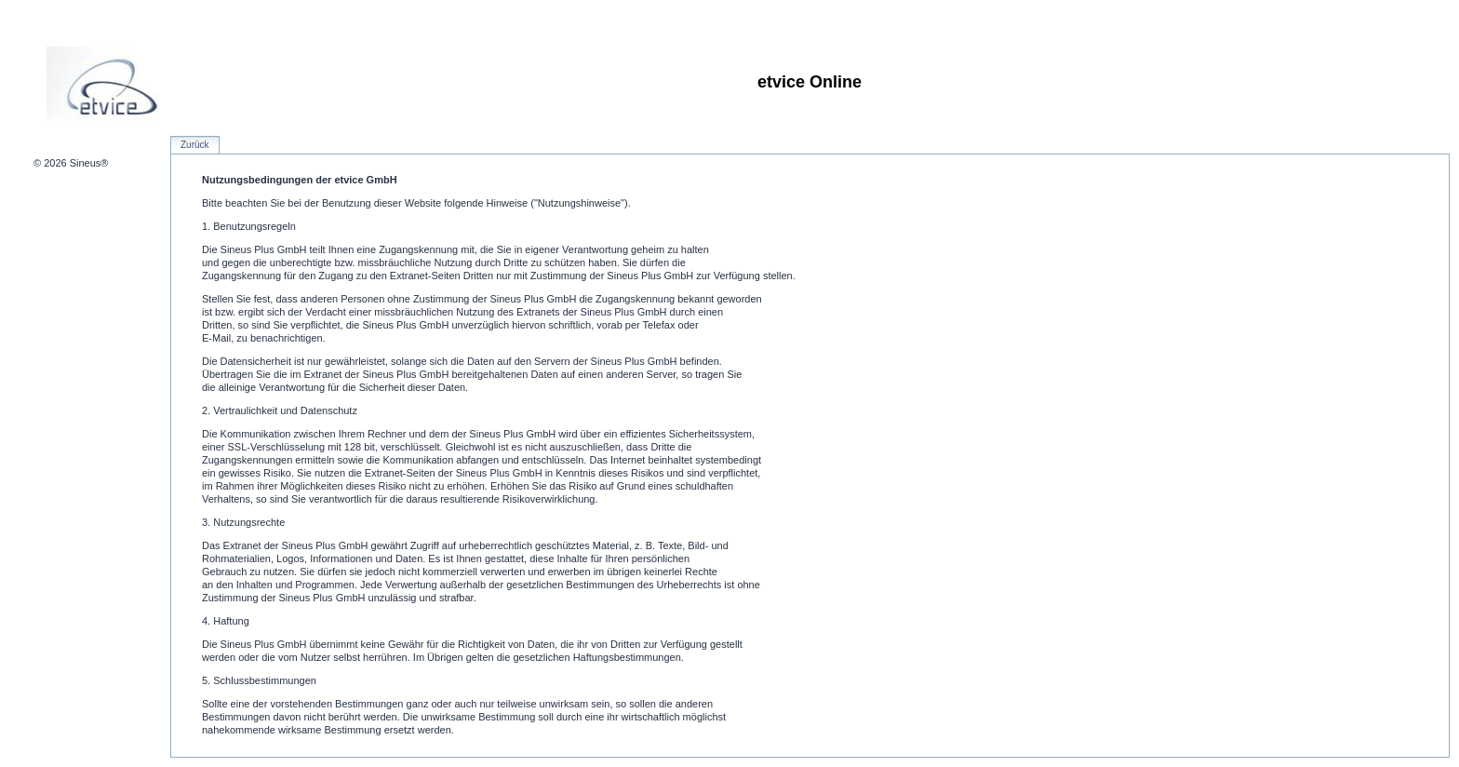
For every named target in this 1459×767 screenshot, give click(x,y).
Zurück (195, 145)
